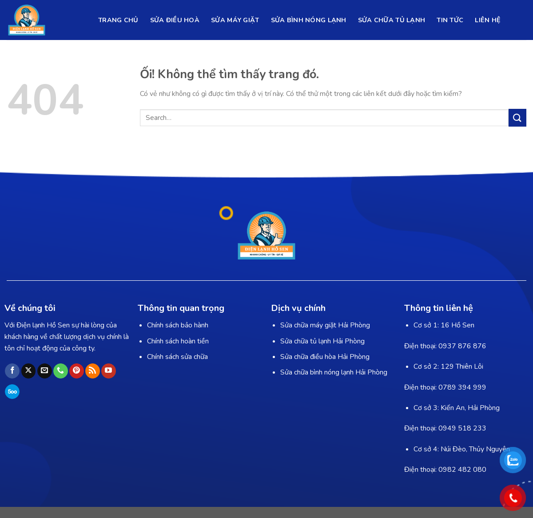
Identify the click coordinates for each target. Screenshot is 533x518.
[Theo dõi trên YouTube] (108, 371)
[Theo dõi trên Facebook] (12, 371)
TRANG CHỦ (118, 20)
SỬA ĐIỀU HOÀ (174, 20)
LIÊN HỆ (488, 20)
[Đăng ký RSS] (92, 371)
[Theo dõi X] (28, 371)
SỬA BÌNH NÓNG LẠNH (308, 20)
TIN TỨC (450, 20)
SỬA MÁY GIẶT (235, 20)
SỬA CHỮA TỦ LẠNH (392, 20)
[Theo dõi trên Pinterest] (76, 371)
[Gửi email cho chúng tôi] (44, 371)
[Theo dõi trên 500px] (12, 391)
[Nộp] (517, 117)
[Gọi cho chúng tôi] (60, 371)
